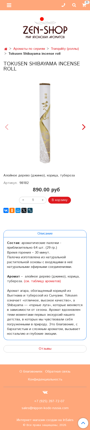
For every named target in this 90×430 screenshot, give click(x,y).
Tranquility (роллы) (65, 48)
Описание (45, 233)
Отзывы (45, 348)
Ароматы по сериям (29, 48)
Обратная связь (57, 371)
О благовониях (31, 371)
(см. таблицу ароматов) (42, 281)
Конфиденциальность (45, 379)
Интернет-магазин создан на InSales (45, 420)
